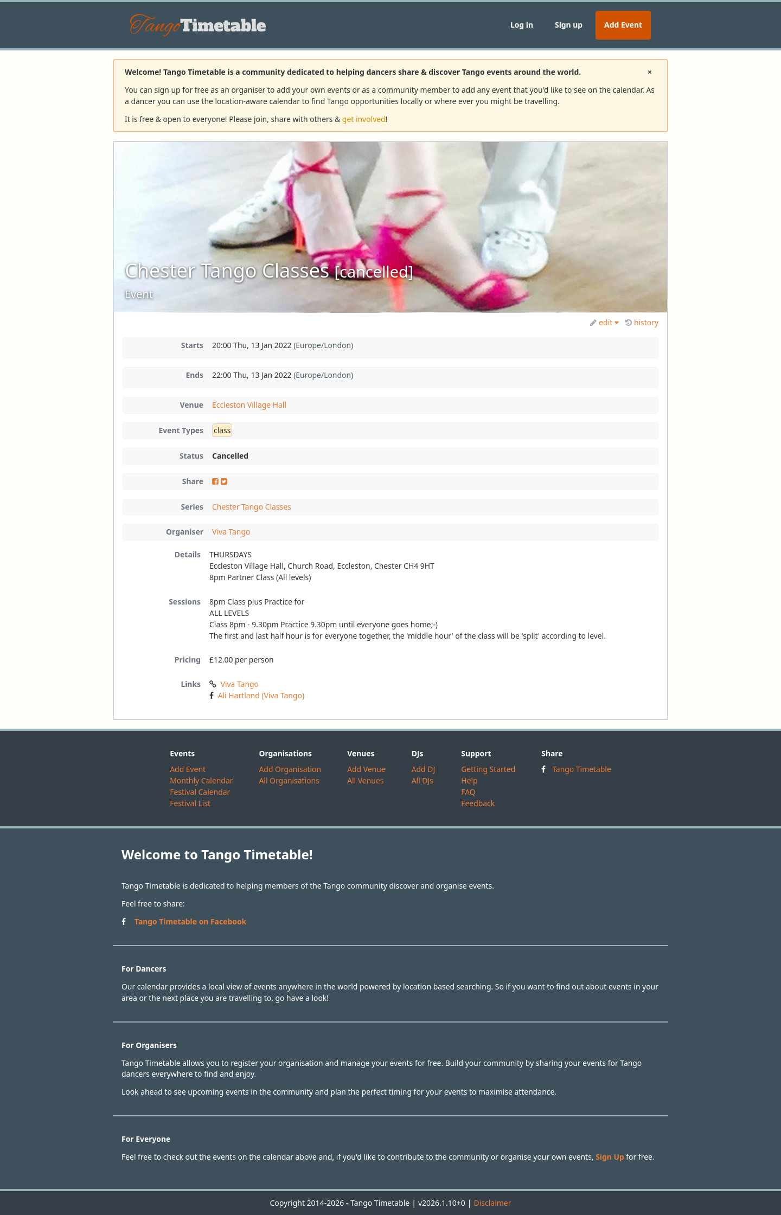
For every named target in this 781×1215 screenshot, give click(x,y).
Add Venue (366, 769)
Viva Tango (231, 531)
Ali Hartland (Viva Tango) (261, 695)
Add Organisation (290, 769)
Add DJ (424, 769)
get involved (364, 119)
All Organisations (289, 780)
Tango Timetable (581, 769)
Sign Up (610, 1157)
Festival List (190, 803)
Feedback (478, 803)
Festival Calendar (200, 792)
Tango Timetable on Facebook (190, 921)
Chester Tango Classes (251, 507)
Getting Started (488, 769)
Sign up (568, 25)
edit (604, 322)
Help (469, 780)
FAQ (468, 792)
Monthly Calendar (201, 780)
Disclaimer (492, 1203)
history (641, 322)
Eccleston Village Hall (249, 405)
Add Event (623, 25)
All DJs (422, 780)
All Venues (365, 780)
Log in (521, 25)
